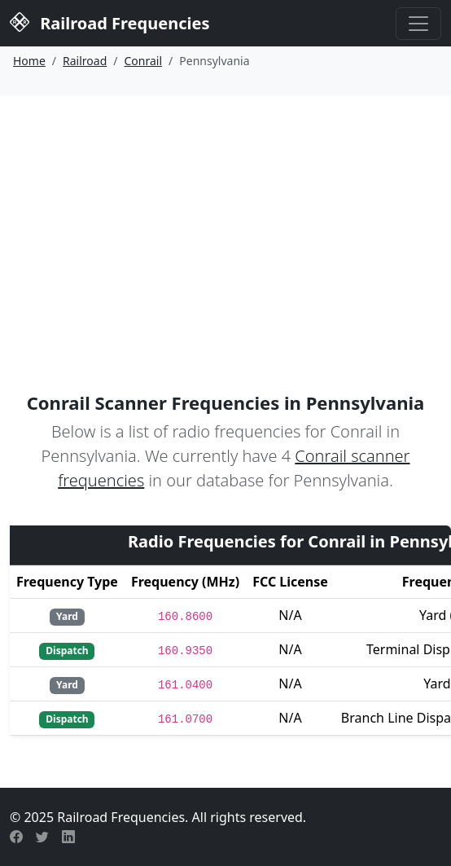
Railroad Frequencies (109, 21)
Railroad (85, 60)
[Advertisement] (225, 217)
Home (29, 60)
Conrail (144, 60)
